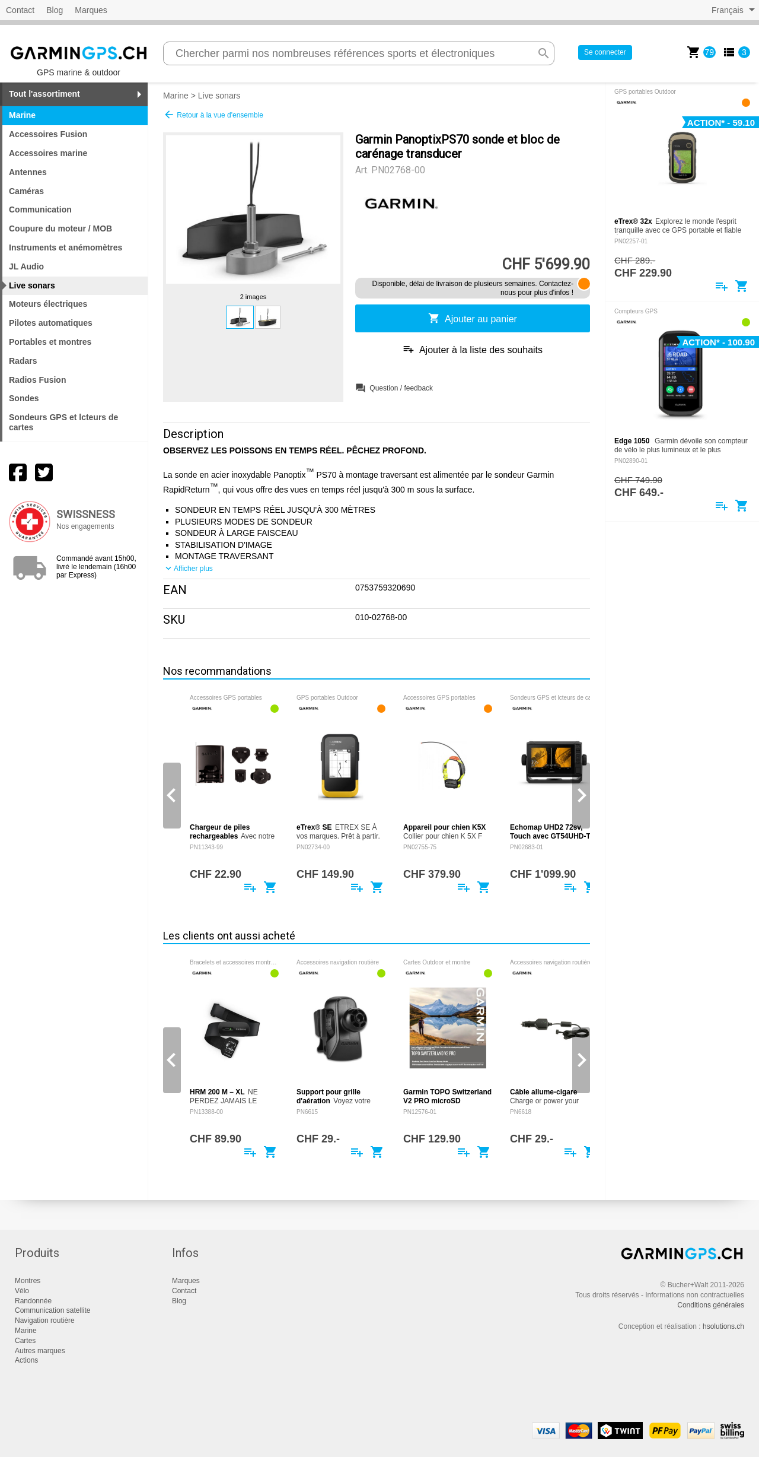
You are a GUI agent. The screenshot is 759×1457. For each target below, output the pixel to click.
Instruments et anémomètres (65, 247)
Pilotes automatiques (51, 323)
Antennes (28, 172)
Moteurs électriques (48, 304)
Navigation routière (45, 1320)
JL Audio (26, 266)
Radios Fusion (37, 380)
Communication (40, 209)
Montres (27, 1281)
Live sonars (219, 95)
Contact (20, 10)
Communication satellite (52, 1310)
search (544, 53)
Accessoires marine (48, 153)
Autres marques (40, 1351)
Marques (91, 10)
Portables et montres (50, 342)
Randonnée (33, 1301)
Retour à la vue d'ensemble (213, 114)
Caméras (26, 191)
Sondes (24, 398)
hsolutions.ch (723, 1326)
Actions (26, 1360)
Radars (23, 361)
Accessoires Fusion (48, 134)
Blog (54, 10)
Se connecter (605, 52)
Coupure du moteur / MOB (60, 228)
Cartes (25, 1341)
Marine (176, 95)
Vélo (22, 1291)
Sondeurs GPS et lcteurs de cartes (63, 422)
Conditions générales (710, 1305)
